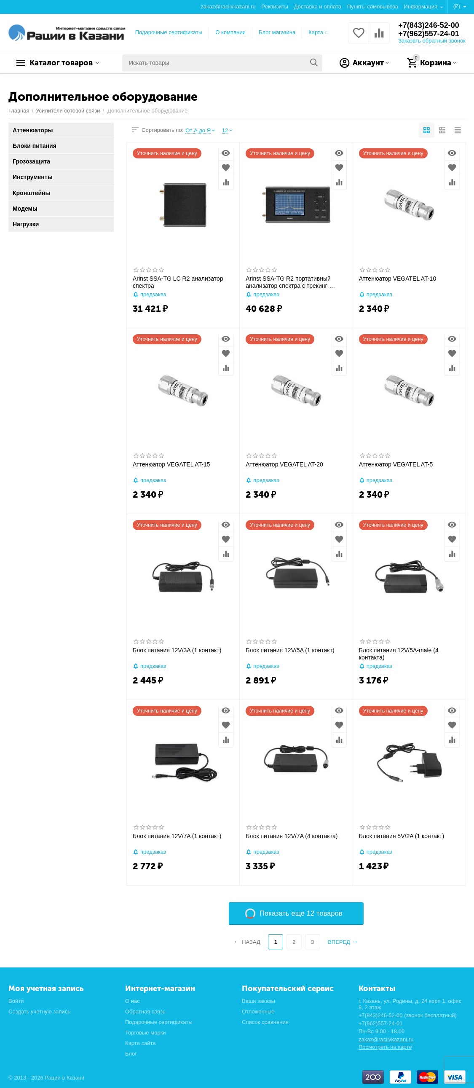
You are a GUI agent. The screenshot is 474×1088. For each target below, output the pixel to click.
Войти (16, 1001)
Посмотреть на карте (385, 1047)
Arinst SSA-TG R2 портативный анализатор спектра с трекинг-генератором (288, 282)
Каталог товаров (61, 62)
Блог (131, 1053)
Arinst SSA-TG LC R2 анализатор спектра (178, 282)
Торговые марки (145, 1032)
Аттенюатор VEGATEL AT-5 (396, 464)
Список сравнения (265, 1022)
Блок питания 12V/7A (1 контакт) (177, 836)
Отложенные (258, 1011)
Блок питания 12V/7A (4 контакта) (291, 836)
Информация (421, 6)
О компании (230, 32)
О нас (132, 1001)
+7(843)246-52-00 (428, 25)
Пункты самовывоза (372, 6)
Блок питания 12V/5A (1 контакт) (290, 650)
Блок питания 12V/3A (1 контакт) (177, 650)
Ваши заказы (258, 1001)
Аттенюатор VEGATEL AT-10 (398, 278)
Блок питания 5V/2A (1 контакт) (402, 836)
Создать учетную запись (39, 1011)
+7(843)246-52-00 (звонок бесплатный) (408, 1015)
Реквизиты (274, 6)
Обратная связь (145, 1011)
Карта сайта (323, 32)
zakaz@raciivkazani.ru (228, 6)
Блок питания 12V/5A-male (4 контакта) (399, 654)
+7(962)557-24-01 (428, 33)
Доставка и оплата (317, 6)
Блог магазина (277, 32)
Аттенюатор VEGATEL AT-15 (171, 464)
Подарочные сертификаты (169, 32)
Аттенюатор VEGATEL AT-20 (284, 464)
